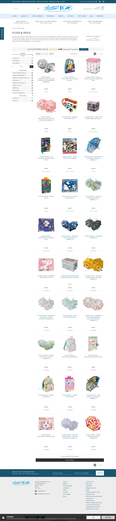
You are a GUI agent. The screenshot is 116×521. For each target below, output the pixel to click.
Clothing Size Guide (93, 505)
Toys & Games (67, 486)
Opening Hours (54, 1)
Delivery (89, 484)
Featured (26, 95)
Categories (26, 70)
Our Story (89, 498)
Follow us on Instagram (103, 2)
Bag (102, 8)
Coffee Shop (90, 500)
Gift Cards (66, 494)
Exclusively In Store (28, 1)
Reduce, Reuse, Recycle (94, 502)
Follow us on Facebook (96, 2)
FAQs (87, 490)
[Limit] (51, 54)
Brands (100, 16)
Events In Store (42, 1)
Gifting (65, 492)
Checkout (96, 9)
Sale (64, 496)
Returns (89, 486)
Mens (65, 490)
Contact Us (90, 481)
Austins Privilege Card (94, 496)
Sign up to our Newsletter (31, 472)
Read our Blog (100, 2)
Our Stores (16, 1)
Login (63, 1)
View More (69, 460)
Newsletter (90, 494)
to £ (21, 66)
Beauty (65, 484)
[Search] (24, 8)
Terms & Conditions (93, 492)
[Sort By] (42, 54)
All (32, 58)
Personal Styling (92, 509)
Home (65, 481)
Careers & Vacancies (93, 507)
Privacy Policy (91, 488)
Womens (66, 488)
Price (27, 55)
